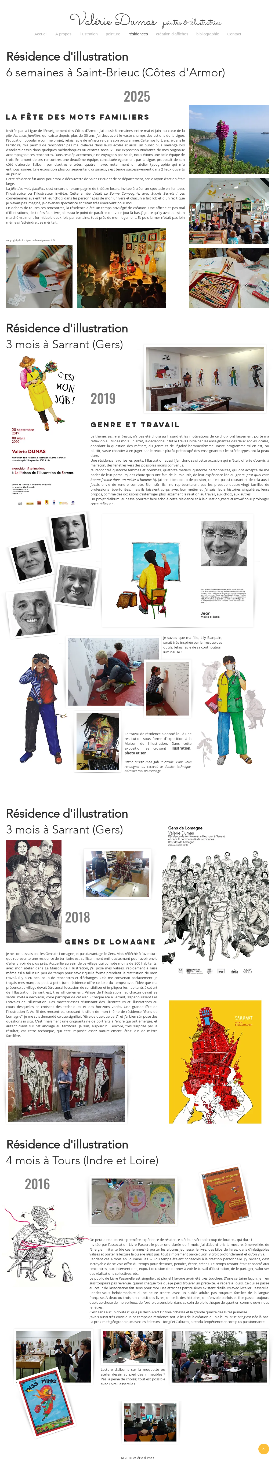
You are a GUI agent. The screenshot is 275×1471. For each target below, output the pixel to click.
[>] (263, 1449)
